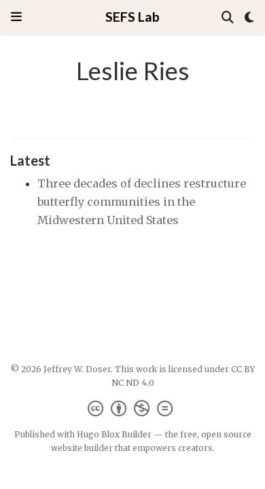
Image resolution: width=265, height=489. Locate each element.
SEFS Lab (132, 16)
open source (226, 434)
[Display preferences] (249, 17)
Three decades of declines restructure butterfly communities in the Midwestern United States (141, 201)
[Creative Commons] (133, 408)
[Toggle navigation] (16, 16)
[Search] (228, 17)
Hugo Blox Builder (114, 434)
